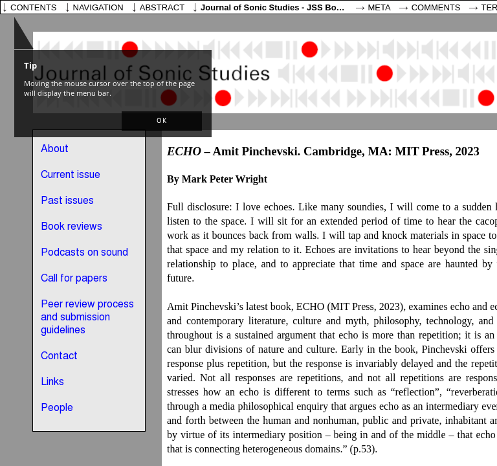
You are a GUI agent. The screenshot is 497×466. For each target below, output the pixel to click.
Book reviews (71, 227)
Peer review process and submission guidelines (87, 318)
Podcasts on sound (84, 253)
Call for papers (74, 279)
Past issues (67, 201)
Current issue (70, 175)
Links (52, 382)
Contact (59, 356)
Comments (436, 7)
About (55, 149)
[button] (162, 121)
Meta (379, 7)
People (57, 408)
